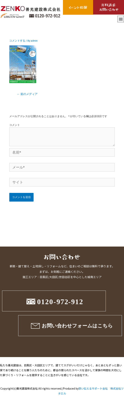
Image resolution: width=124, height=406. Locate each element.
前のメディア (27, 94)
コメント (14, 124)
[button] (120, 19)
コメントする (17, 40)
